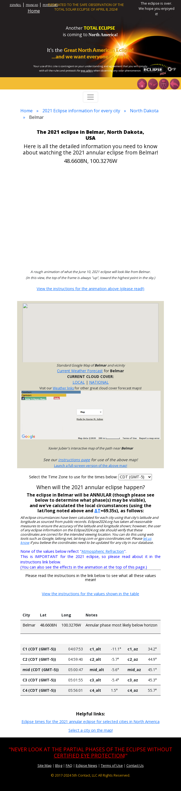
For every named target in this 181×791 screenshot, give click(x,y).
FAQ (69, 765)
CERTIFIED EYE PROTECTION (89, 755)
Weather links (63, 388)
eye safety (87, 70)
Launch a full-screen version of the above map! (90, 465)
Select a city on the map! (90, 730)
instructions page (74, 459)
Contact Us (135, 765)
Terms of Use (112, 765)
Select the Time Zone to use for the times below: (73, 476)
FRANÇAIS (32, 5)
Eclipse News (86, 765)
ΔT (97, 511)
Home (34, 11)
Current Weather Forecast (80, 370)
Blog (58, 765)
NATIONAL (99, 382)
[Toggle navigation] (90, 97)
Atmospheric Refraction (103, 551)
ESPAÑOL (15, 5)
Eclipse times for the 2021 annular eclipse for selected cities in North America (90, 721)
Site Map (45, 765)
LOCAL (79, 382)
